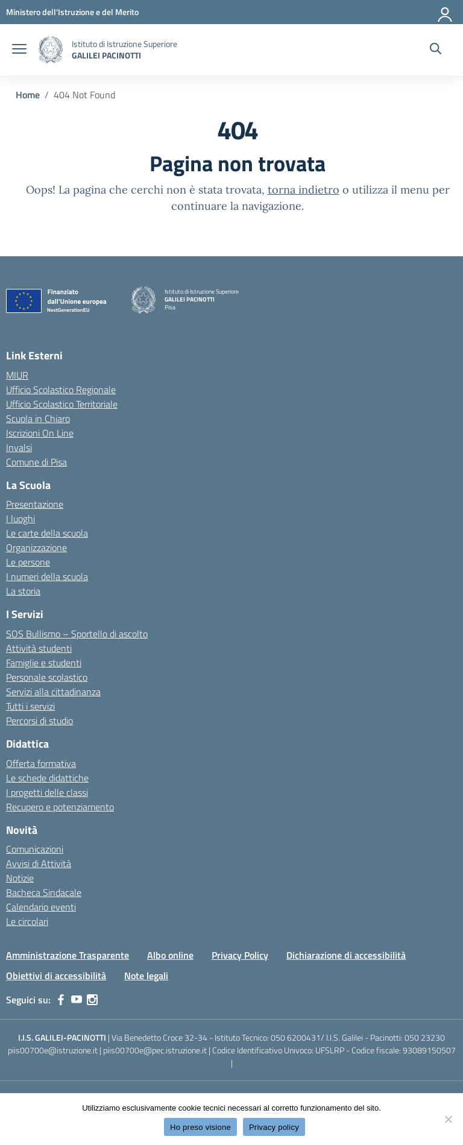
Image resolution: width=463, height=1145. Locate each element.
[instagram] (92, 999)
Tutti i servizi (30, 706)
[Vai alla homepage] (51, 49)
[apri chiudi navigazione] (19, 50)
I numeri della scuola (47, 576)
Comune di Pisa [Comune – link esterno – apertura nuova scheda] (36, 462)
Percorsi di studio (39, 720)
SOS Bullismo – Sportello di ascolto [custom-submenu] (77, 633)
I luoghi (20, 518)
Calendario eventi (41, 907)
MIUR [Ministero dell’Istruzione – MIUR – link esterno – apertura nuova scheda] (17, 375)
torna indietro (303, 190)
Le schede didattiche (47, 778)
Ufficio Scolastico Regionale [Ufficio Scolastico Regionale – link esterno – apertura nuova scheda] (61, 389)
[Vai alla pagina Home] (28, 94)
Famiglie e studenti (43, 662)
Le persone (28, 562)
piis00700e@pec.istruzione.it (155, 1050)
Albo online (170, 955)
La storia (23, 591)
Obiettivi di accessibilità (56, 975)
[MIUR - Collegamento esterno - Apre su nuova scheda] (72, 11)
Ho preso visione (200, 1127)
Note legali (146, 975)
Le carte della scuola (47, 533)
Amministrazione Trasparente (67, 955)
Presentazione (34, 504)
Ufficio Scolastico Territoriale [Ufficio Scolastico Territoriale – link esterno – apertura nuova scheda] (62, 404)
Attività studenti (39, 648)
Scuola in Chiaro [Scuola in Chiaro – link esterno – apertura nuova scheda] (38, 418)
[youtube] (76, 999)
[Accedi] (445, 12)
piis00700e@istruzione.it (53, 1050)
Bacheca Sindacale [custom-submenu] (43, 892)
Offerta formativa (41, 763)
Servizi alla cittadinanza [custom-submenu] (53, 691)
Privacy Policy (240, 955)
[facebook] (60, 999)
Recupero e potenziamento (60, 807)
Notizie (20, 878)
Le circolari (27, 921)
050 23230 (425, 1037)
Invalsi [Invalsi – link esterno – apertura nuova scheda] (19, 447)
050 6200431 (296, 1037)
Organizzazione (36, 547)
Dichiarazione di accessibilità (346, 955)
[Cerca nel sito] (435, 50)
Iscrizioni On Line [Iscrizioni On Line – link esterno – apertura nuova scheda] (40, 433)
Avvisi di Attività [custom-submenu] (38, 863)
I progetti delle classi (47, 792)
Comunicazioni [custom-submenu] (34, 849)
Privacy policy (274, 1127)
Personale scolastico (46, 677)
